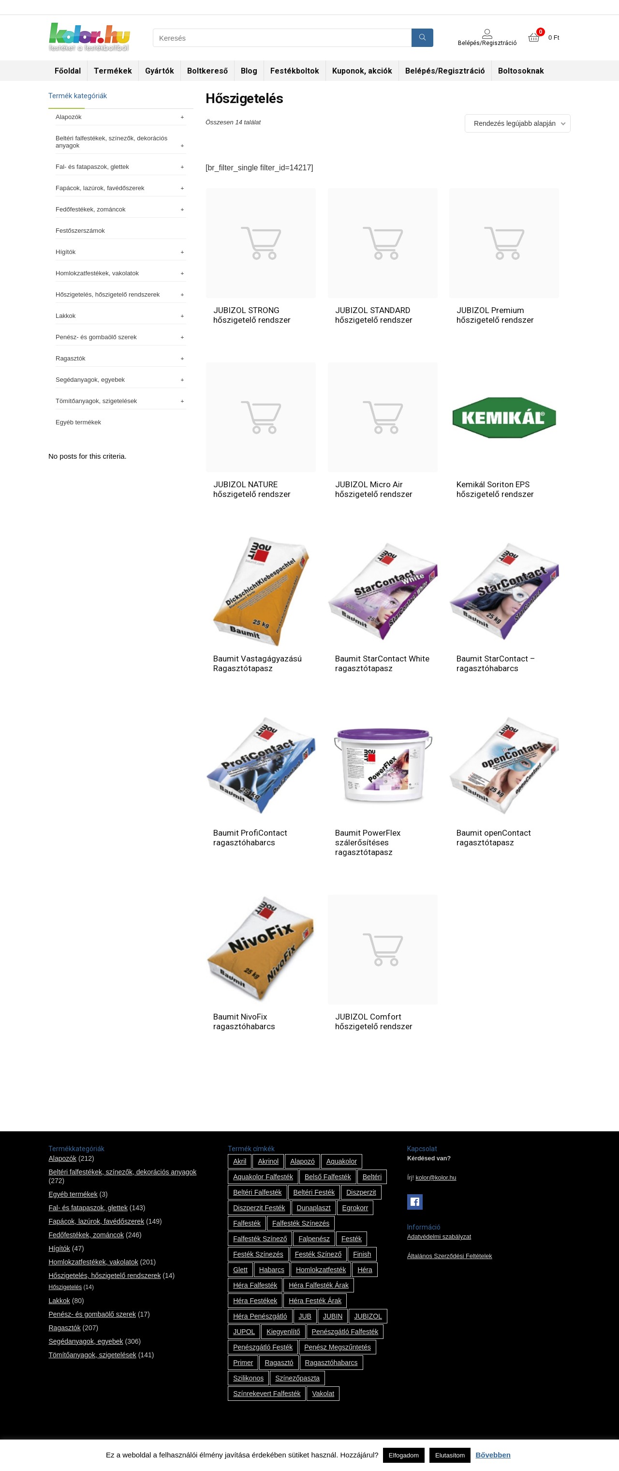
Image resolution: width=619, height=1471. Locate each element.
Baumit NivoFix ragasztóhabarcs (244, 1021)
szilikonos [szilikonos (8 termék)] (248, 1378)
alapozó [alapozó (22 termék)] (302, 1161)
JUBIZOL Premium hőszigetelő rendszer (495, 315)
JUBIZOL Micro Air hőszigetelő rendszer (374, 489)
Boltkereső (207, 70)
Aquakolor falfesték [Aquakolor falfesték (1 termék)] (263, 1177)
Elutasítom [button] (450, 1455)
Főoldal (68, 70)
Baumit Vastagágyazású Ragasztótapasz (257, 663)
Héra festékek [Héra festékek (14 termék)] (255, 1301)
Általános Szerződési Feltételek (449, 1256)
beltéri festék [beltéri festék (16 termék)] (314, 1192)
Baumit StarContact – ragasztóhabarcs (496, 663)
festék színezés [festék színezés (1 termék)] (258, 1254)
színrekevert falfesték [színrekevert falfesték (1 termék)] (266, 1393)
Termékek (113, 70)
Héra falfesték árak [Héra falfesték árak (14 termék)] (319, 1285)
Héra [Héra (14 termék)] (364, 1270)
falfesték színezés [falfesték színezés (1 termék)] (300, 1223)
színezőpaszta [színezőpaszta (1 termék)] (297, 1378)
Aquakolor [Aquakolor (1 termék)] (341, 1161)
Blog (249, 70)
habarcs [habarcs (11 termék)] (271, 1270)
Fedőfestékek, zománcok (121, 209)
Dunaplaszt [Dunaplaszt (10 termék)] (314, 1208)
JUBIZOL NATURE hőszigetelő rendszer (252, 489)
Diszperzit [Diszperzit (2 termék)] (361, 1192)
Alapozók (121, 116)
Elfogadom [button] (404, 1455)
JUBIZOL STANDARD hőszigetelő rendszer (374, 315)
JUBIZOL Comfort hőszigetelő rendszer (374, 1021)
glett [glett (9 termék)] (240, 1270)
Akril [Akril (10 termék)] (239, 1161)
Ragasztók (121, 358)
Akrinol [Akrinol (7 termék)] (268, 1161)
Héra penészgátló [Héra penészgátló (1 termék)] (260, 1316)
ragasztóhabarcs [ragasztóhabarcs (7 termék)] (331, 1362)
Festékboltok (294, 70)
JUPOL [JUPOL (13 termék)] (244, 1332)
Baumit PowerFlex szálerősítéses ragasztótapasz (367, 842)
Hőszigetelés (65, 1287)
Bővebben (493, 1455)
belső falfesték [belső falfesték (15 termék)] (328, 1177)
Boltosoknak (521, 70)
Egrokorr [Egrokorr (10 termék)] (355, 1208)
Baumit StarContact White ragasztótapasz (382, 663)
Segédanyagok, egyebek (121, 379)
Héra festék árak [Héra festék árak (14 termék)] (315, 1301)
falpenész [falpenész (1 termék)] (314, 1239)
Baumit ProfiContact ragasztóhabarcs (250, 837)
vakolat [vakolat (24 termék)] (323, 1393)
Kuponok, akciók (362, 70)
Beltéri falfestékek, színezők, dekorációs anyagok (121, 142)
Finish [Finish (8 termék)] (362, 1254)
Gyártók (159, 70)
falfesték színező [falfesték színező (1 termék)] (260, 1239)
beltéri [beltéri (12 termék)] (372, 1177)
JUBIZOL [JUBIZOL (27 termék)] (368, 1316)
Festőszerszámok (80, 230)
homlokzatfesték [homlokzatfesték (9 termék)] (321, 1270)
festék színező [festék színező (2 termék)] (318, 1254)
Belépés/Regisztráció (445, 70)
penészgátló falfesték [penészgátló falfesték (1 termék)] (345, 1332)
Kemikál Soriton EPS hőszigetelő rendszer (495, 489)
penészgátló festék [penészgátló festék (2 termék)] (263, 1347)
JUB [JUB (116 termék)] (305, 1316)
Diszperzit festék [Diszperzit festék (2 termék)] (259, 1208)
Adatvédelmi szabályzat (439, 1236)
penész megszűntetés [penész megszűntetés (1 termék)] (337, 1347)
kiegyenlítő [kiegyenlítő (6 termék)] (283, 1332)
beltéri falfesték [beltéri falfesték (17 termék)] (257, 1192)
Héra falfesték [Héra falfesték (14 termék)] (255, 1285)
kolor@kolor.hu (435, 1177)
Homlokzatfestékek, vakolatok (121, 273)
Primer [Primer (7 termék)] (243, 1362)
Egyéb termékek (78, 422)
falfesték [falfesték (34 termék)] (247, 1223)
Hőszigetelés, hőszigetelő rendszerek (121, 294)
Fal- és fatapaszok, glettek (121, 166)
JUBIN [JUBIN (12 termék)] (332, 1316)
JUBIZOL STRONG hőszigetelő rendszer (252, 315)
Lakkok (121, 315)
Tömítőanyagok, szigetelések (121, 401)
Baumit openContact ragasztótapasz (494, 837)
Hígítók (121, 251)
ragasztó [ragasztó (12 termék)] (279, 1362)
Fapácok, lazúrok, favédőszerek (121, 188)
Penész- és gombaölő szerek (121, 337)
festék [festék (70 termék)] (351, 1239)
